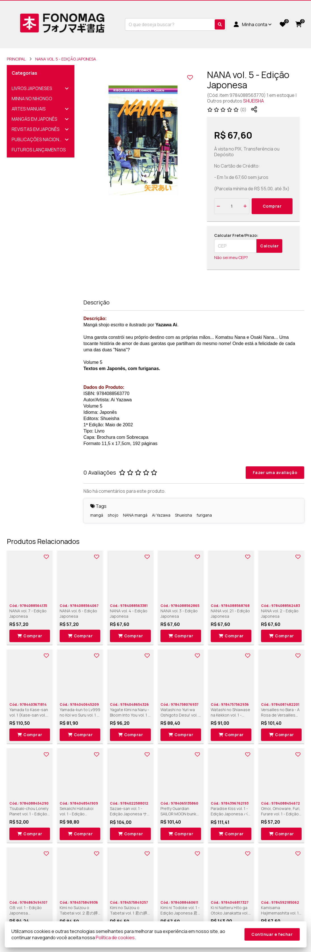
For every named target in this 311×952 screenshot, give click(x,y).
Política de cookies (115, 937)
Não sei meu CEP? (231, 257)
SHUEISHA (253, 101)
